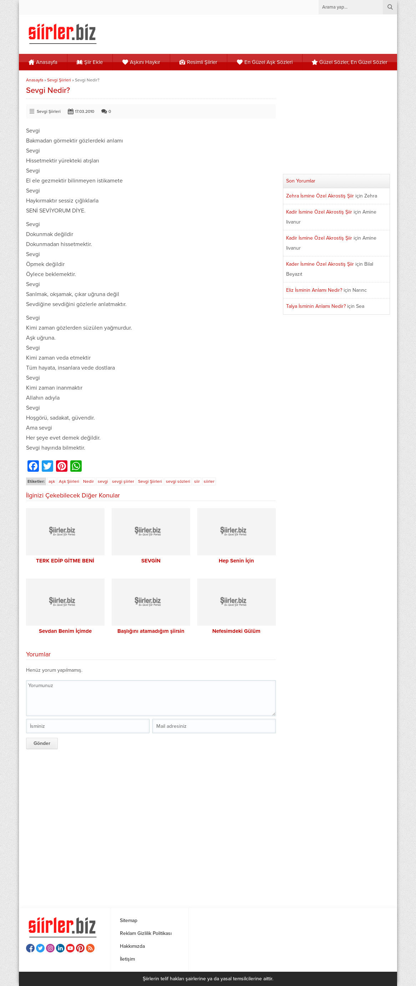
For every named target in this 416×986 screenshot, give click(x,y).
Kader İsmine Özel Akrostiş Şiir (320, 264)
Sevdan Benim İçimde (65, 631)
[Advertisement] (151, 826)
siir (197, 481)
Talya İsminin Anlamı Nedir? (316, 306)
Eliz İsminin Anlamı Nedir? (314, 290)
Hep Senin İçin (236, 560)
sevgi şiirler (123, 481)
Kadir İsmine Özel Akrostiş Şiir (319, 212)
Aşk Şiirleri (69, 481)
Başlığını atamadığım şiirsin (150, 631)
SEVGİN (151, 560)
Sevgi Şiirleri (59, 79)
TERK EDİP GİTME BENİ (65, 560)
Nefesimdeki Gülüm (236, 631)
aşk (52, 481)
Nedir (88, 481)
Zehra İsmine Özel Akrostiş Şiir (320, 196)
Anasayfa (34, 79)
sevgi (103, 481)
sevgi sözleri (178, 481)
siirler (209, 481)
